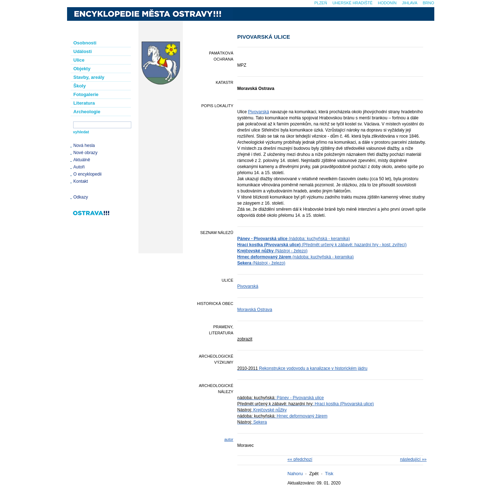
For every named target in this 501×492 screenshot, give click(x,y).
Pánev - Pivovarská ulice (280, 397)
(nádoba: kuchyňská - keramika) (293, 238)
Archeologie (87, 111)
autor (228, 439)
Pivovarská (258, 111)
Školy (80, 86)
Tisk (329, 473)
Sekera (252, 422)
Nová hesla (84, 145)
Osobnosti (85, 43)
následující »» (413, 459)
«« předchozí (300, 459)
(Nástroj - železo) (272, 250)
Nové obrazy (86, 152)
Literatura (84, 103)
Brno (428, 3)
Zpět (313, 473)
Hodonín (387, 3)
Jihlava (409, 3)
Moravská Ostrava (254, 309)
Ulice (79, 60)
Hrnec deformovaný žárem (282, 416)
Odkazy (81, 197)
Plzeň (320, 3)
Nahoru (295, 473)
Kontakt (81, 181)
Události (83, 51)
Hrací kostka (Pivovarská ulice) (305, 403)
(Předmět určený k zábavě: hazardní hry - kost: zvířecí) (322, 244)
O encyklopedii (88, 174)
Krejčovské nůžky (262, 409)
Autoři (79, 166)
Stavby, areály (89, 77)
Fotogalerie (86, 94)
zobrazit (244, 338)
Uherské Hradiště (352, 3)
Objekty (82, 68)
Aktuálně (82, 159)
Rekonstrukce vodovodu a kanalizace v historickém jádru (302, 368)
